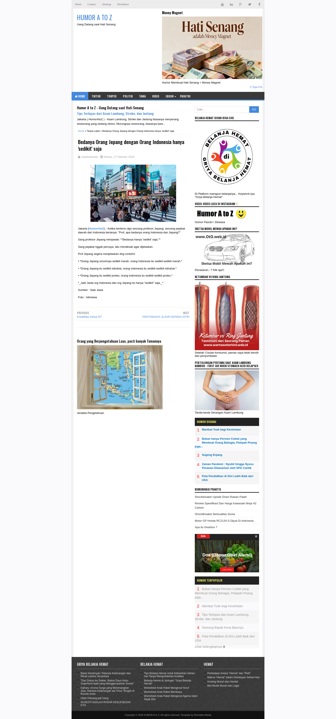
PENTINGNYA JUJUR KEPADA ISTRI (165, 316)
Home (80, 96)
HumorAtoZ (96, 228)
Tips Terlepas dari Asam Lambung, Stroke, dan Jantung (115, 113)
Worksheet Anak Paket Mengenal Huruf (166, 687)
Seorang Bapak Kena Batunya (222, 627)
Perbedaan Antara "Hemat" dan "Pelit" (229, 673)
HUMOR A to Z (151, 715)
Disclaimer (123, 4)
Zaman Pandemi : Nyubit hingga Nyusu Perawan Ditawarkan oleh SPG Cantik (228, 466)
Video (155, 96)
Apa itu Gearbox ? (206, 527)
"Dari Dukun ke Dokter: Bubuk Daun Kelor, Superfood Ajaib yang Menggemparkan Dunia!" (107, 682)
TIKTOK (96, 96)
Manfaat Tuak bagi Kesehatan (221, 429)
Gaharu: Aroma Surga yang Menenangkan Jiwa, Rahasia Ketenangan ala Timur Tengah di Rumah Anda (107, 691)
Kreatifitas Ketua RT (89, 316)
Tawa (142, 96)
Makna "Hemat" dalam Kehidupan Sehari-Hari (233, 677)
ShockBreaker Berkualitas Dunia (215, 514)
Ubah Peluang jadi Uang (94, 698)
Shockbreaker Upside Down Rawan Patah (221, 497)
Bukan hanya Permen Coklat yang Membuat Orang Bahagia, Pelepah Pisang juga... (226, 442)
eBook (170, 96)
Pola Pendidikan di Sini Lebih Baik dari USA (227, 478)
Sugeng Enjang (212, 454)
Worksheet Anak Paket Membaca (163, 691)
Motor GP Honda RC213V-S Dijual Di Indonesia (224, 520)
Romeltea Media (202, 715)
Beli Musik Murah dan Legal (223, 685)
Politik (128, 96)
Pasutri (185, 96)
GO (254, 109)
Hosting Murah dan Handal (222, 681)
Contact (91, 4)
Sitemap (106, 4)
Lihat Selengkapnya (210, 646)
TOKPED (112, 96)
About (78, 4)
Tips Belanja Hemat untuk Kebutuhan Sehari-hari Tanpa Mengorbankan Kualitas (169, 675)
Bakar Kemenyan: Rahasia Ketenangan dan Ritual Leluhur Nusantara (106, 675)
